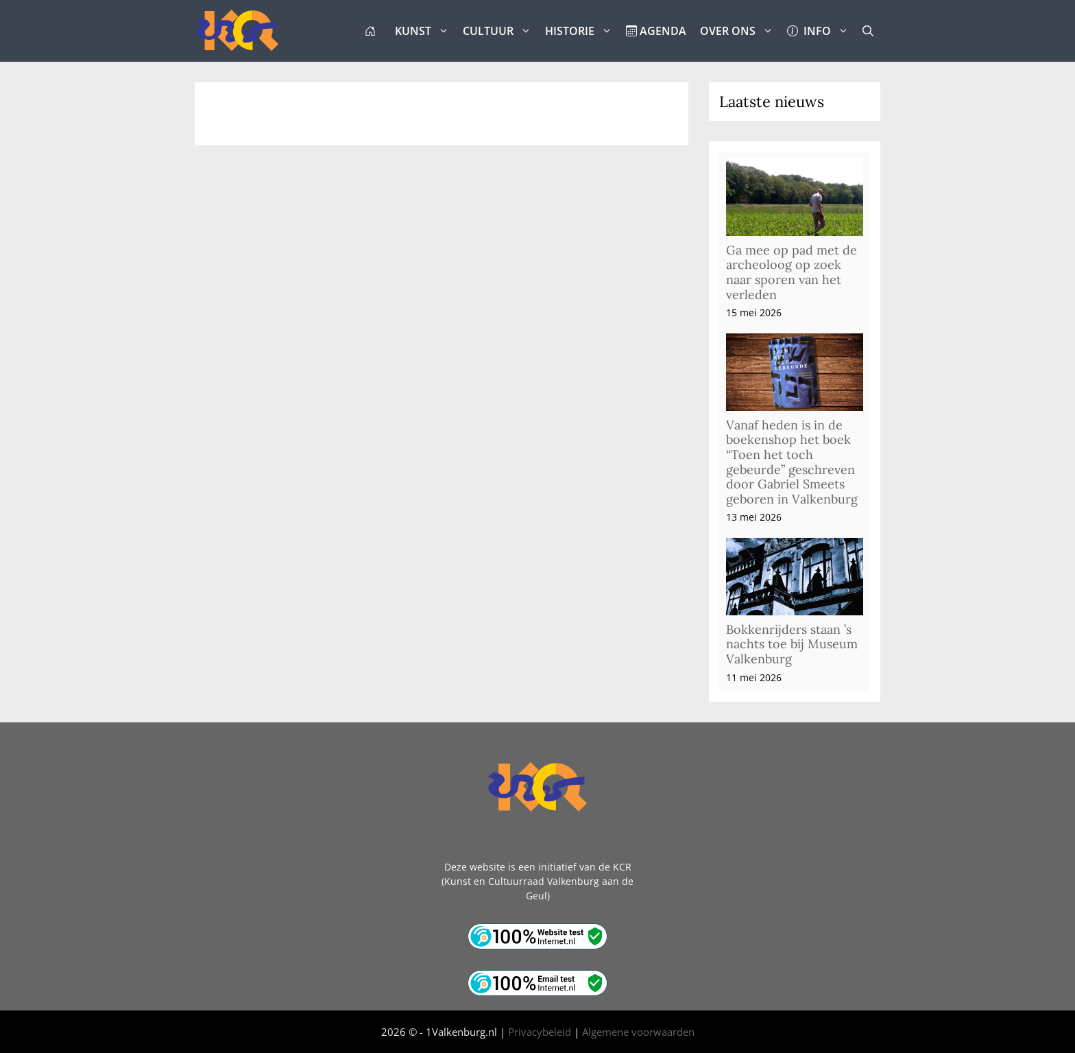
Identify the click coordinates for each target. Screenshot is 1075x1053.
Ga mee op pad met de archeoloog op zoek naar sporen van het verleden (791, 272)
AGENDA (656, 30)
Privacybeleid (539, 1032)
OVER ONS (740, 31)
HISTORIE (582, 31)
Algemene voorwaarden (638, 1032)
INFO (821, 31)
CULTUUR (500, 31)
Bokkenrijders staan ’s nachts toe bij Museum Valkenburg (792, 644)
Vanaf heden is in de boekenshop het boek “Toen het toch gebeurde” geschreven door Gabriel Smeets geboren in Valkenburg (792, 462)
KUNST (425, 31)
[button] (868, 31)
